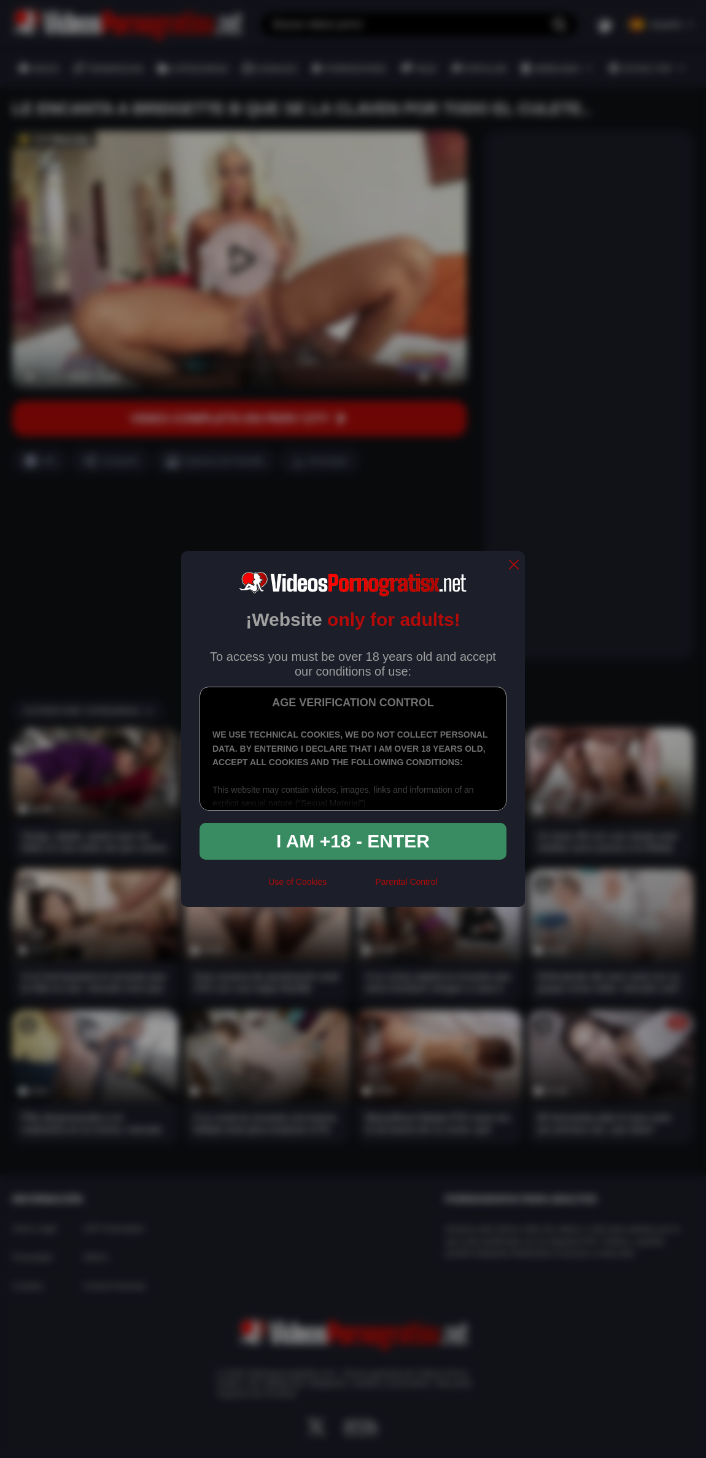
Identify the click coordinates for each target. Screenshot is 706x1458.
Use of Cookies (297, 882)
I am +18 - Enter (353, 841)
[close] (514, 565)
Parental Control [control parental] (406, 882)
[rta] (351, 887)
